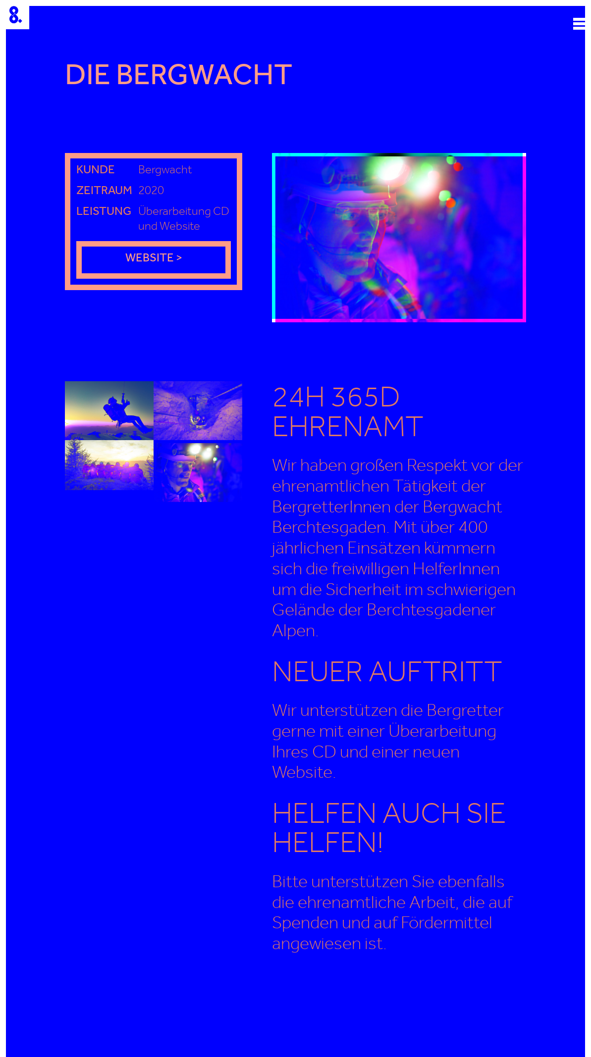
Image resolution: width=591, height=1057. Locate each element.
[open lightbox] (399, 237)
